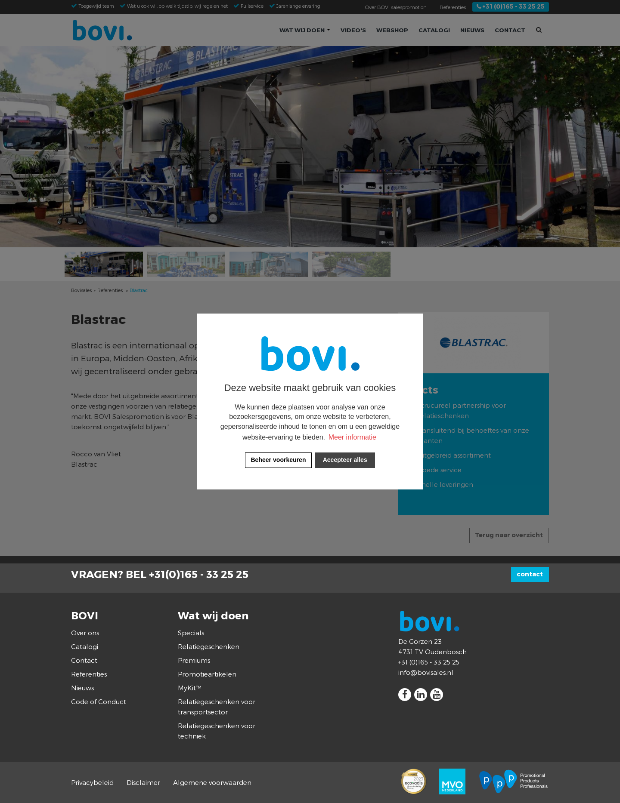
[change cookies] (278, 460)
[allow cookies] (345, 460)
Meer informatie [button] (352, 437)
